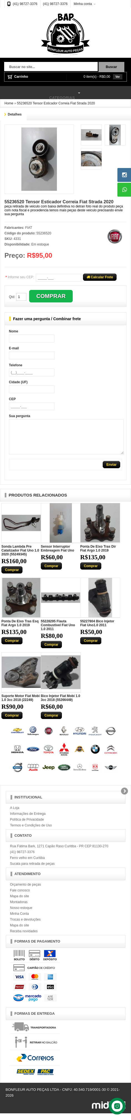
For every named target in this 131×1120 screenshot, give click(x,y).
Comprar (12, 576)
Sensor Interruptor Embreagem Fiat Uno (57, 555)
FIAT (28, 228)
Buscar (111, 67)
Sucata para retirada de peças (32, 870)
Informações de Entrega (28, 820)
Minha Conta (19, 920)
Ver (117, 76)
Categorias (41, 93)
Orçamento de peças (25, 891)
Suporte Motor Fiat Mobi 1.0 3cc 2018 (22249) (20, 704)
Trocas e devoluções (25, 926)
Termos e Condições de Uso (31, 832)
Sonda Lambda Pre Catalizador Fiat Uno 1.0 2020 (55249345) (20, 557)
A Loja (14, 814)
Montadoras (18, 909)
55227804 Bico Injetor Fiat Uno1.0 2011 (97, 630)
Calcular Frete (100, 277)
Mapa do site (19, 903)
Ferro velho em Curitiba (27, 864)
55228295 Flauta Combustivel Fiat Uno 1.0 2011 (58, 632)
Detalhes (15, 114)
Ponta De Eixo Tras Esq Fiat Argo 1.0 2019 (20, 630)
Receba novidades (23, 938)
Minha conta (83, 4)
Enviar (111, 471)
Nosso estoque (21, 914)
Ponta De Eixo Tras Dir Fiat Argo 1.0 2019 (98, 555)
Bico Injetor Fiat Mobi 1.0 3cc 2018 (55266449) (60, 704)
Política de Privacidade (27, 826)
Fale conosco (20, 897)
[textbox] (50, 67)
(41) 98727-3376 (25, 4)
